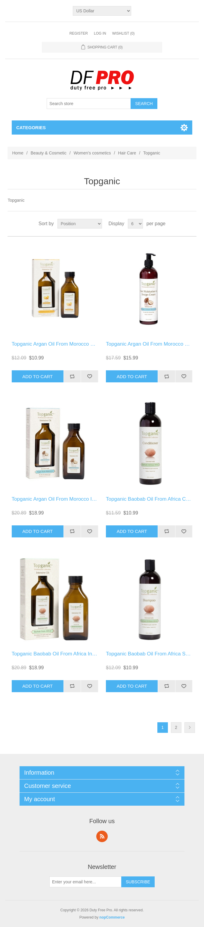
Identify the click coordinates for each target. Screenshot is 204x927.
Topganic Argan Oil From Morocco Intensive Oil (65, 499)
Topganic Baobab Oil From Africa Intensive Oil (64, 654)
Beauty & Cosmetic (48, 153)
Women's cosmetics (92, 153)
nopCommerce (112, 917)
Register (79, 33)
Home (17, 153)
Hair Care (127, 153)
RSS (102, 836)
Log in (100, 33)
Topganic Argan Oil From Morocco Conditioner (64, 344)
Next (189, 727)
